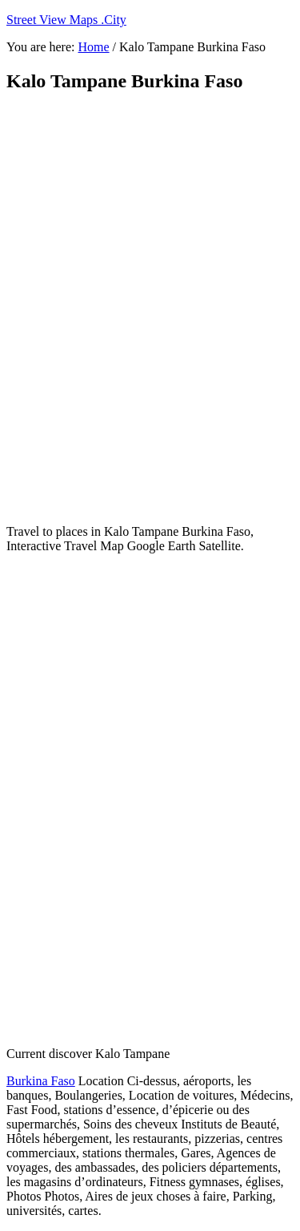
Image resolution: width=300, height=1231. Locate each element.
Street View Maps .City (66, 19)
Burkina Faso (40, 1081)
